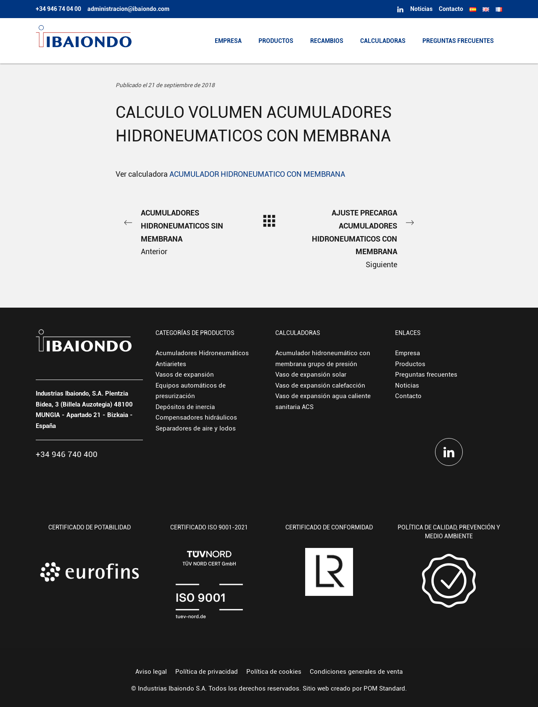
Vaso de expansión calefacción (320, 385)
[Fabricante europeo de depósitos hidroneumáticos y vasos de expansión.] (84, 40)
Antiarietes (171, 364)
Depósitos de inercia (185, 407)
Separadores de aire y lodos (196, 428)
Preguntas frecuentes (426, 374)
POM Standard (384, 688)
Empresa (407, 353)
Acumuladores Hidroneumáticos (202, 353)
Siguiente (361, 237)
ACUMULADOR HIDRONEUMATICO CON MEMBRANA (257, 174)
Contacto (408, 396)
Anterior (176, 231)
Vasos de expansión (185, 374)
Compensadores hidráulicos (196, 417)
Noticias (407, 385)
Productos (410, 364)
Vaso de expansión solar (310, 374)
